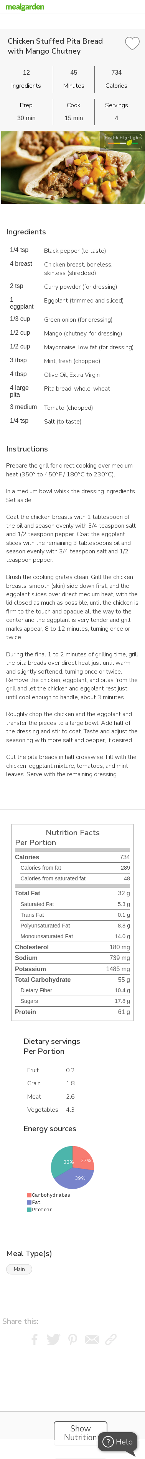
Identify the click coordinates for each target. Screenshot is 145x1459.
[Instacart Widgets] (72, 1396)
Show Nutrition (80, 1433)
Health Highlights (123, 137)
